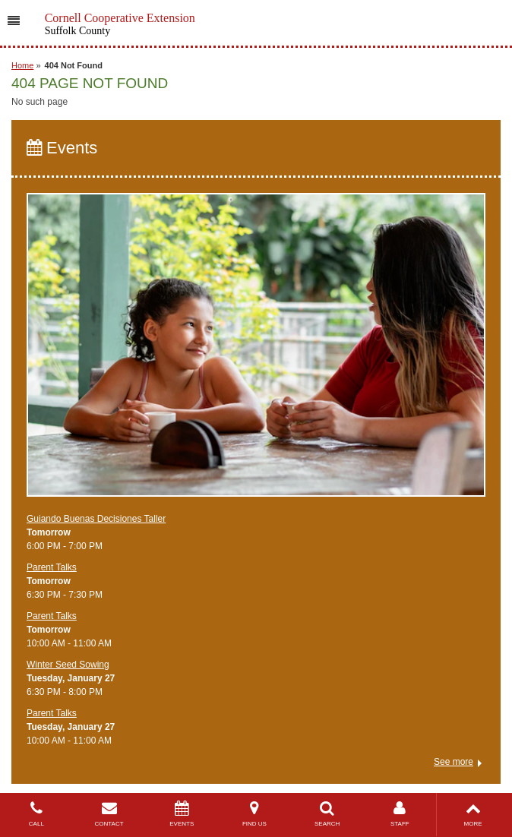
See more (453, 761)
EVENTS (181, 814)
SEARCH (327, 814)
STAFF (400, 814)
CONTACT (109, 814)
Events (62, 147)
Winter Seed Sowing (68, 664)
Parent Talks (52, 567)
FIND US (254, 814)
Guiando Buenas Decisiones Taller (96, 518)
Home (22, 65)
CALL (36, 814)
